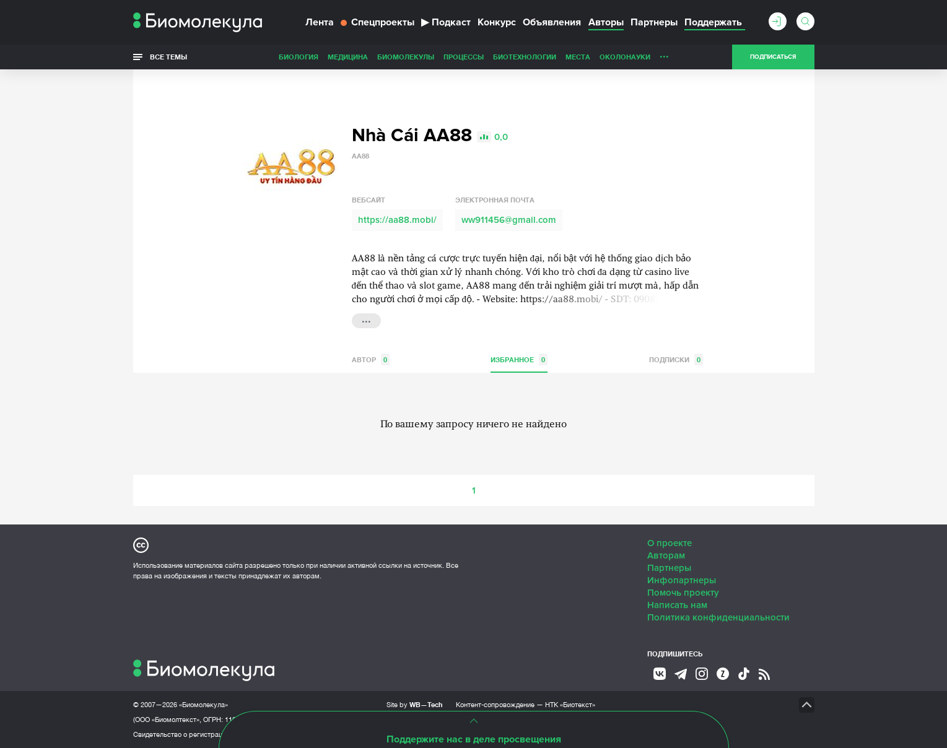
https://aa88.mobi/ (397, 219)
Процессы (463, 57)
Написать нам (677, 605)
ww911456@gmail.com (508, 219)
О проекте (669, 543)
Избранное (519, 359)
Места (577, 57)
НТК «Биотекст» (570, 704)
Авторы (606, 22)
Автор (371, 359)
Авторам (666, 555)
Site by (414, 704)
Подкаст (446, 22)
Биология (298, 57)
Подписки (676, 359)
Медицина (348, 57)
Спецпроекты (377, 22)
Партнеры (654, 22)
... (664, 54)
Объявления (552, 22)
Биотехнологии (524, 57)
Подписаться (773, 57)
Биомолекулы (405, 57)
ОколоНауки (625, 57)
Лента (319, 22)
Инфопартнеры (681, 580)
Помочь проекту (683, 592)
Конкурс (497, 22)
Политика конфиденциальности (718, 617)
